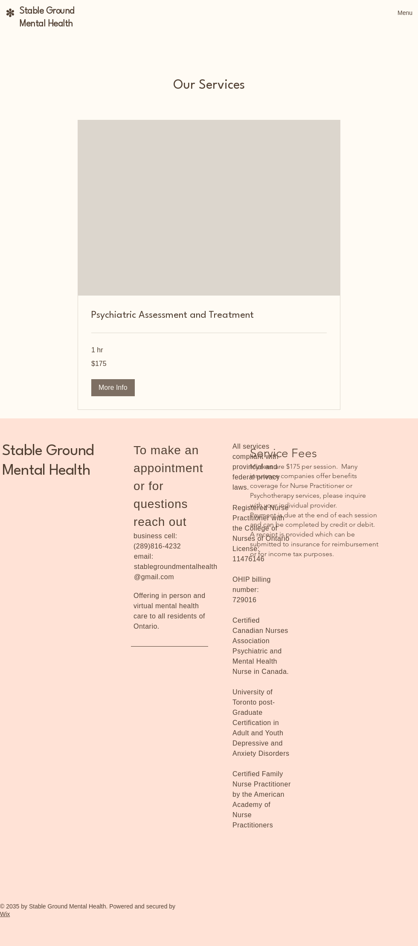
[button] (113, 387)
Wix (5, 914)
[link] (209, 315)
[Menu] (395, 12)
